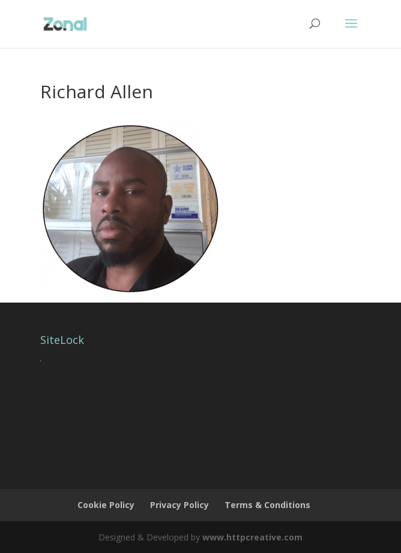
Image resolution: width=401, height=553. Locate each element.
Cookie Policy (105, 504)
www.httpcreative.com (252, 537)
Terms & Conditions (267, 504)
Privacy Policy (179, 504)
